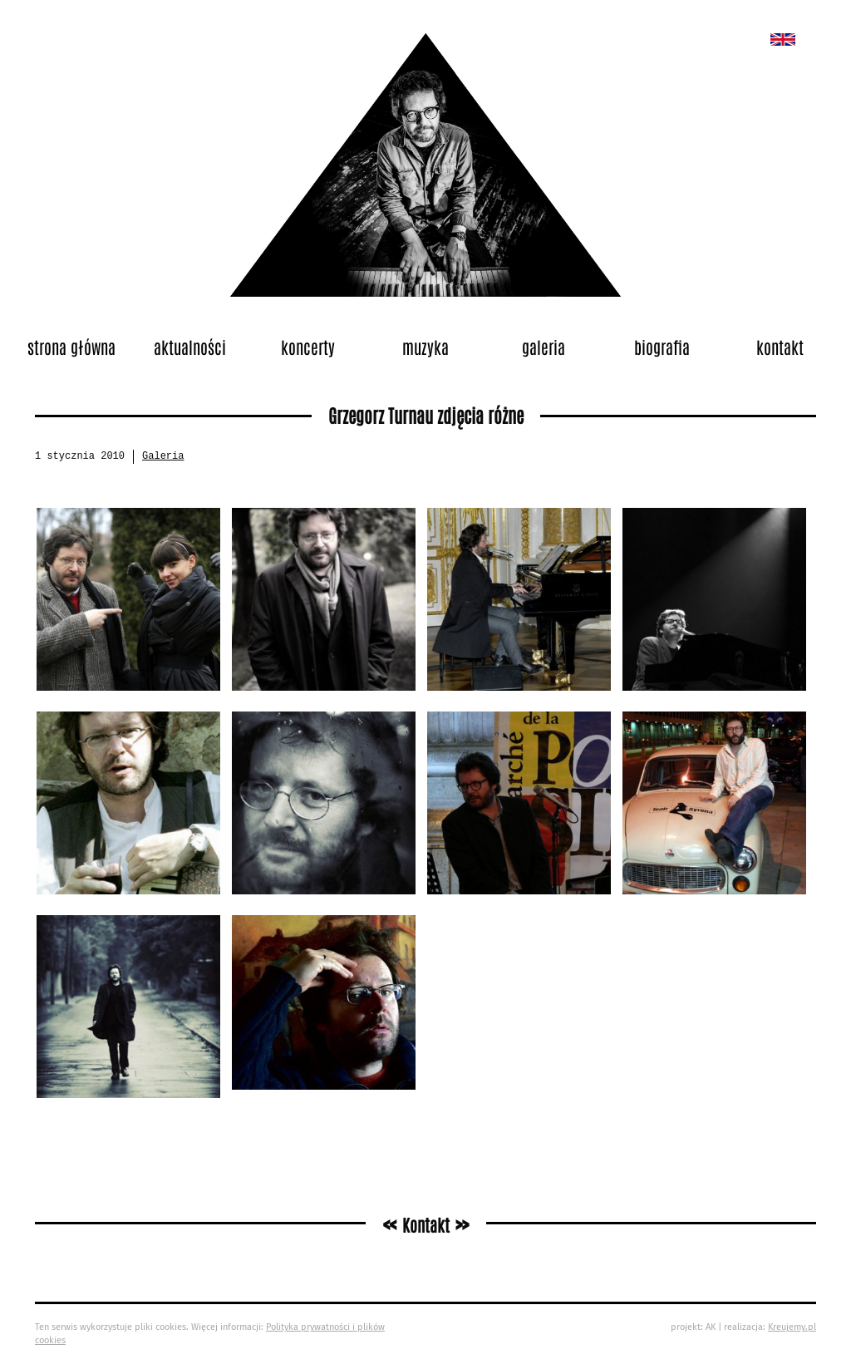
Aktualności (190, 346)
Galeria (543, 346)
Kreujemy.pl (792, 1327)
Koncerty (308, 346)
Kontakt (780, 346)
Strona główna (71, 346)
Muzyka (425, 346)
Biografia (662, 346)
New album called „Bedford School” (782, 39)
